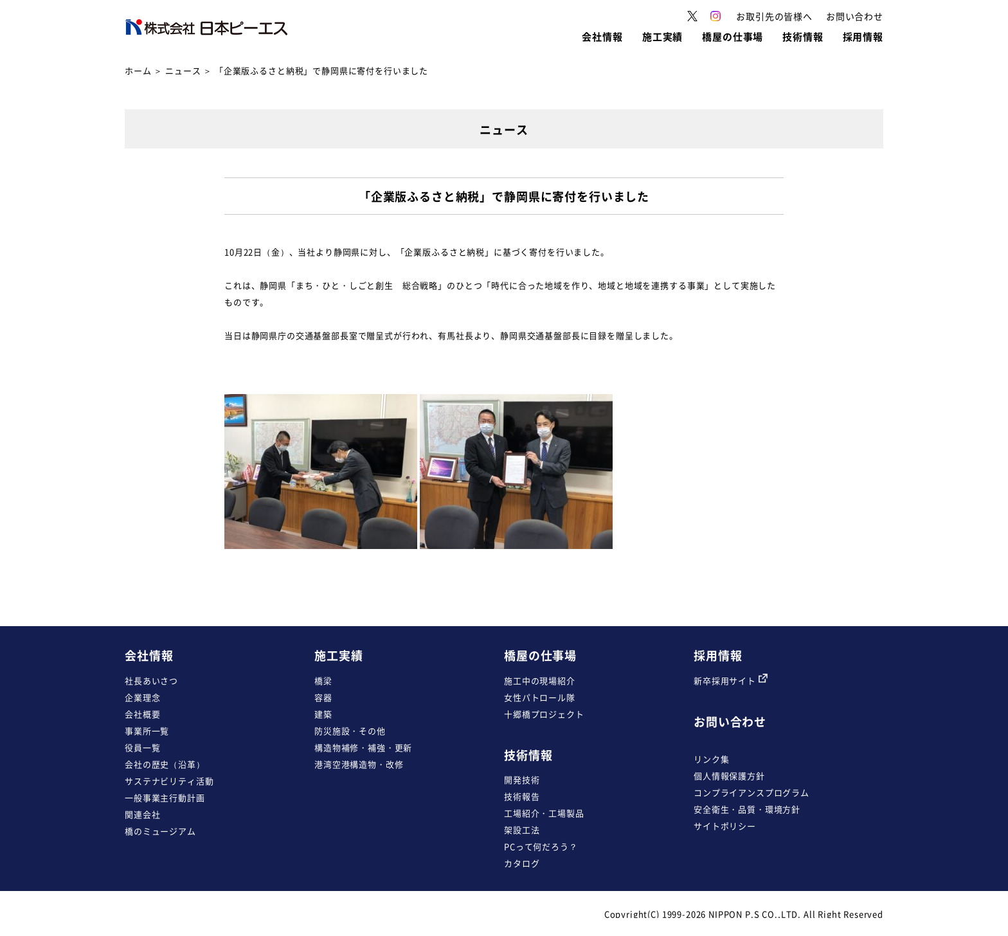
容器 (323, 697)
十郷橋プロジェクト (544, 714)
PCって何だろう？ (541, 846)
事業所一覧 (147, 730)
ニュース (183, 70)
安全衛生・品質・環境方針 (747, 809)
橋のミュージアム (160, 831)
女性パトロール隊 (539, 697)
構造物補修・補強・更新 (363, 747)
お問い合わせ (730, 721)
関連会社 (142, 814)
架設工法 (521, 830)
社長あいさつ (151, 680)
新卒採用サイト (731, 680)
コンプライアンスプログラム (751, 792)
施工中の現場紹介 (539, 680)
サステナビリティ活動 (169, 781)
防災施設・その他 (350, 730)
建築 (323, 714)
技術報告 (521, 796)
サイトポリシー (725, 826)
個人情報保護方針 (729, 776)
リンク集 (711, 759)
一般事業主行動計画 (165, 797)
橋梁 (323, 680)
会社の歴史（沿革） (165, 764)
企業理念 (142, 697)
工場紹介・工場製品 (544, 813)
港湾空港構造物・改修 (358, 764)
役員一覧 (142, 747)
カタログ (521, 863)
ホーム (138, 70)
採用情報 (718, 655)
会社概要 (142, 714)
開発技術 (521, 779)
